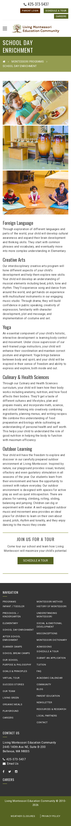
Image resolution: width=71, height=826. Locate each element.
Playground (11, 711)
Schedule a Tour (35, 560)
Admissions (44, 646)
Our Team (9, 691)
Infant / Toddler (13, 606)
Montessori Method (50, 601)
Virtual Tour (11, 678)
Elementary (10, 623)
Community (44, 684)
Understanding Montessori (47, 615)
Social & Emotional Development (49, 625)
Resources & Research (51, 709)
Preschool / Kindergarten (12, 615)
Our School (10, 660)
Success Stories (13, 684)
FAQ (39, 671)
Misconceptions (47, 633)
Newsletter (44, 702)
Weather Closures (23, 816)
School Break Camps (16, 653)
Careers (61, 16)
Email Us (11, 763)
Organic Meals (12, 704)
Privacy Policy (51, 816)
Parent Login (30, 10)
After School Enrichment (12, 638)
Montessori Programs (28, 61)
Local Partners (47, 715)
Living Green (11, 697)
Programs (9, 601)
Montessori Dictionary (52, 640)
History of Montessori (52, 606)
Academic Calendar (50, 678)
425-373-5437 (36, 4)
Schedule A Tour (56, 10)
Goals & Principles (15, 671)
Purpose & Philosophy (17, 664)
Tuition (41, 664)
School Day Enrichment (18, 629)
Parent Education (48, 696)
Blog (40, 689)
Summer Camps (12, 646)
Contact (42, 722)
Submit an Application (51, 658)
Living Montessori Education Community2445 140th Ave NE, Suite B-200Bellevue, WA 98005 (29, 747)
